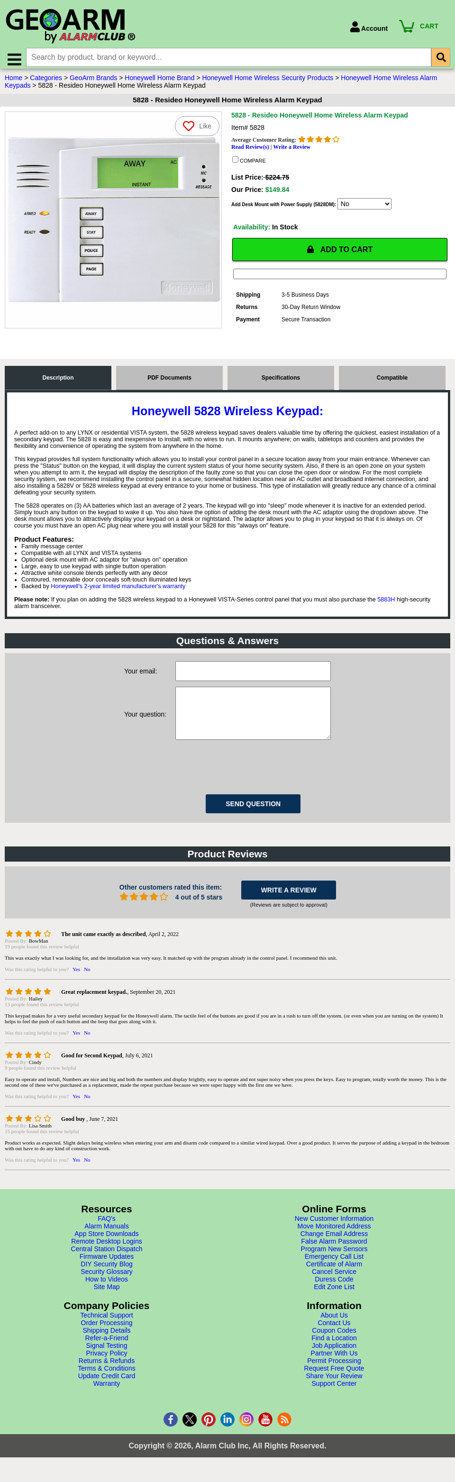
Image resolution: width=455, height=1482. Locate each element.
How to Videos (106, 1294)
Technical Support (106, 1330)
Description (57, 383)
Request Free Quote (334, 1383)
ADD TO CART (339, 254)
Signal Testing (106, 1360)
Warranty (106, 1398)
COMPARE (249, 164)
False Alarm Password (334, 1256)
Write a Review (291, 151)
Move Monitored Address (334, 1241)
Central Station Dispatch (107, 1263)
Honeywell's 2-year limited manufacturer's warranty (118, 591)
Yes (76, 984)
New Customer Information (334, 1233)
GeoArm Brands (93, 82)
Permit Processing (334, 1375)
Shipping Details (106, 1345)
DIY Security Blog (106, 1278)
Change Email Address (334, 1248)
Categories (46, 82)
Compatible (392, 383)
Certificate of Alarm (334, 1278)
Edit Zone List (334, 1301)
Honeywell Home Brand (159, 82)
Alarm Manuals (106, 1241)
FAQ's (107, 1233)
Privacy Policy (106, 1368)
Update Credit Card (107, 1390)
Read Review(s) (250, 151)
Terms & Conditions (106, 1383)
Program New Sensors (334, 1263)
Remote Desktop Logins (106, 1256)
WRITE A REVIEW (289, 905)
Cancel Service (334, 1286)
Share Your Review (334, 1390)
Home (13, 82)
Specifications (281, 383)
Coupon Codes (334, 1345)
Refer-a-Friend (106, 1352)
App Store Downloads (106, 1248)
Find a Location (334, 1352)
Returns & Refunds (107, 1375)
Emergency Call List (334, 1271)
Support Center (334, 1398)
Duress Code (334, 1294)
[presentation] (247, 780)
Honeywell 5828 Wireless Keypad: (227, 416)
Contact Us (334, 1337)
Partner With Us (334, 1368)
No (87, 984)
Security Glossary (107, 1286)
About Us (334, 1330)
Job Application (334, 1360)
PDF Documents (169, 383)
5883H (386, 604)
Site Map (106, 1301)
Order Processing (107, 1337)
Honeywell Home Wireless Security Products (267, 82)
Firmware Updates (107, 1271)
